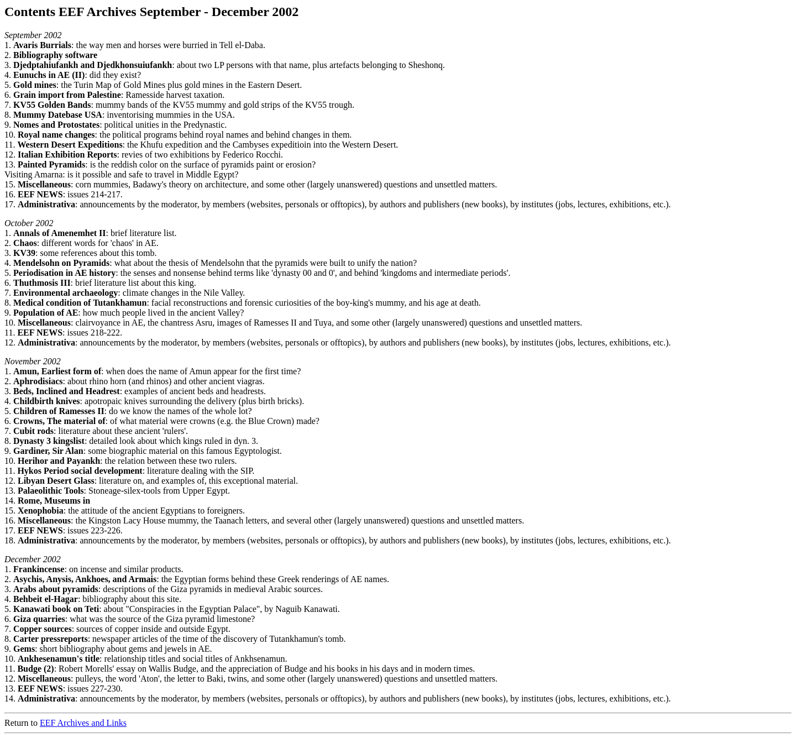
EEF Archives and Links (83, 722)
